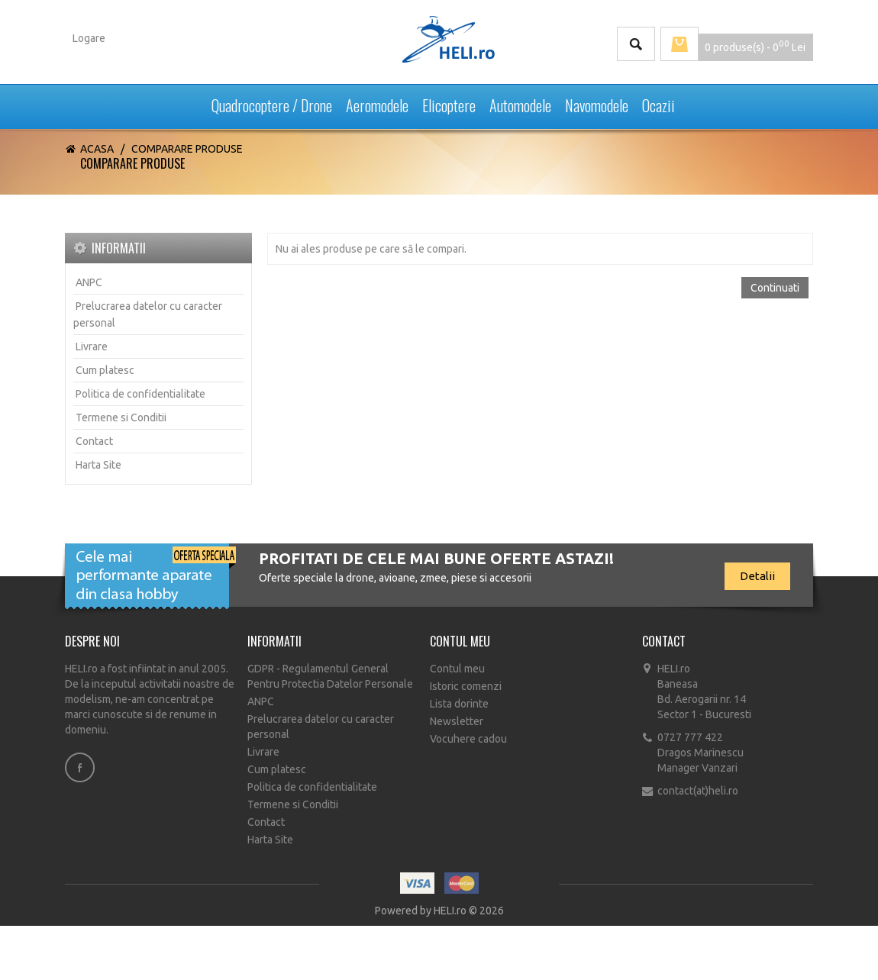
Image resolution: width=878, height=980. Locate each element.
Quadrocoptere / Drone (271, 102)
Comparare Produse (187, 149)
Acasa (97, 149)
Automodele (520, 102)
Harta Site (98, 465)
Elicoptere (449, 102)
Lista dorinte (459, 704)
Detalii (757, 575)
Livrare (92, 346)
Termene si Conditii (121, 417)
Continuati (774, 288)
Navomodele (596, 102)
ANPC (89, 282)
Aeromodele (377, 102)
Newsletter (456, 721)
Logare (89, 38)
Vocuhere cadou (468, 739)
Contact (94, 441)
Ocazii (658, 102)
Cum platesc (105, 370)
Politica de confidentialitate (140, 394)
